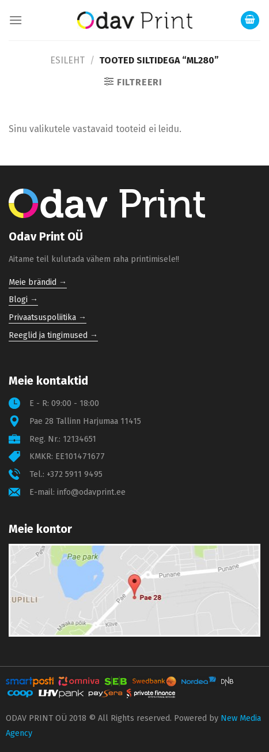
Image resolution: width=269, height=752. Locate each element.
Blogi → (23, 299)
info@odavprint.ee (91, 492)
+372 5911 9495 (75, 474)
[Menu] (15, 20)
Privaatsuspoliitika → (47, 317)
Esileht (67, 60)
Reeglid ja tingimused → (53, 335)
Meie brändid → (38, 282)
